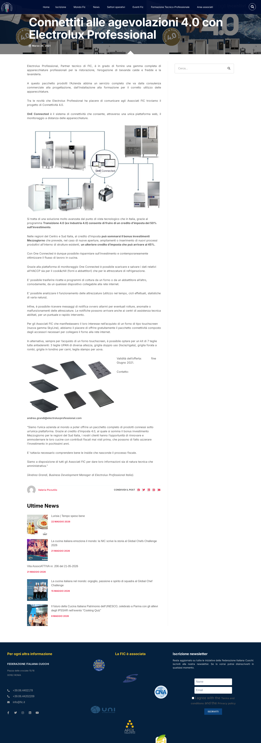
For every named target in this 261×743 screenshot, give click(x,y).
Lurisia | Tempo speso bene (68, 515)
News (97, 7)
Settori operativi (117, 7)
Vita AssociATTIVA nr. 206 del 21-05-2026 (52, 566)
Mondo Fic (80, 7)
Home (46, 7)
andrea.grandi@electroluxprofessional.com (54, 418)
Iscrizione (61, 7)
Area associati (206, 7)
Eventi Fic (139, 7)
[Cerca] (229, 68)
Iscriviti (213, 711)
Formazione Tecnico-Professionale (171, 7)
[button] (252, 6)
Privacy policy (227, 703)
